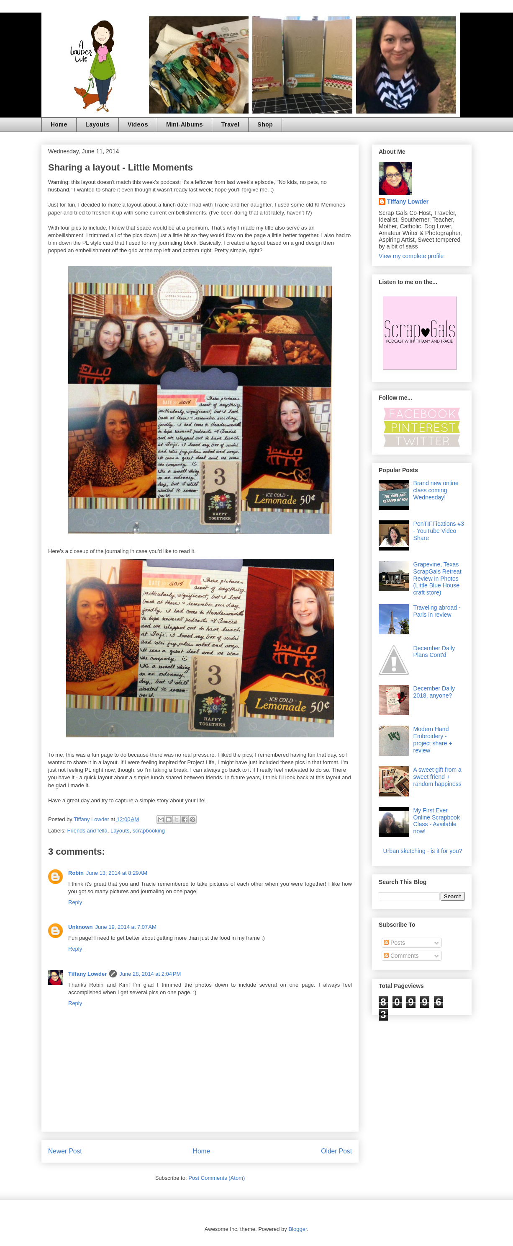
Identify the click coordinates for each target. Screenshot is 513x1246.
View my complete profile (411, 256)
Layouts (97, 124)
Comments (401, 955)
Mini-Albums (184, 124)
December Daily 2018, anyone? (434, 692)
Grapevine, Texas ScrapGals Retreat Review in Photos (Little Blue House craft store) (437, 578)
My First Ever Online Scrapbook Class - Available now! (436, 821)
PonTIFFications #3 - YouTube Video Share (438, 530)
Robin (76, 873)
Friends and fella (87, 830)
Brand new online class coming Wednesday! (436, 490)
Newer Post (65, 1151)
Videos (138, 124)
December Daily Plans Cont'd (434, 652)
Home (59, 124)
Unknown (80, 927)
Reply (75, 902)
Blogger (297, 1229)
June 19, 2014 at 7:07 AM (125, 927)
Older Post (336, 1151)
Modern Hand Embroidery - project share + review (432, 739)
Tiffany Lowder (87, 974)
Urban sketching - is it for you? (422, 851)
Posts (394, 942)
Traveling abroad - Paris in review (437, 611)
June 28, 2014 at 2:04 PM (150, 974)
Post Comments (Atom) (216, 1178)
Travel (230, 124)
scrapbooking (149, 830)
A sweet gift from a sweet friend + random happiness (437, 776)
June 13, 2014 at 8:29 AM (116, 873)
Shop (265, 124)
